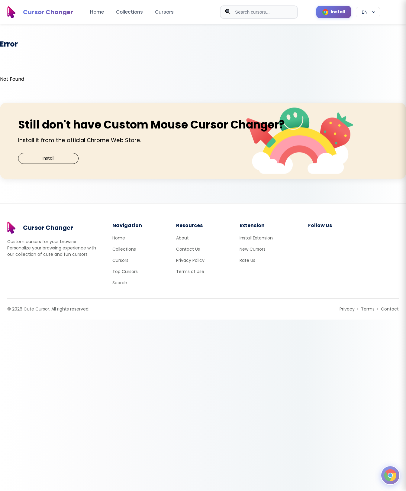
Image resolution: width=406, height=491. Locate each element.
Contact (390, 309)
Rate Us (247, 260)
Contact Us (188, 249)
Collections (129, 12)
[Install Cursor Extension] (333, 12)
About (182, 238)
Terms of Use (190, 271)
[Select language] (368, 12)
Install (48, 158)
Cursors (164, 12)
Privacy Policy (190, 260)
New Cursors (253, 249)
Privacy (347, 309)
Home (97, 12)
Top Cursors (125, 271)
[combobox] (259, 12)
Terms (368, 309)
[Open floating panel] (390, 475)
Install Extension (256, 238)
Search (119, 283)
